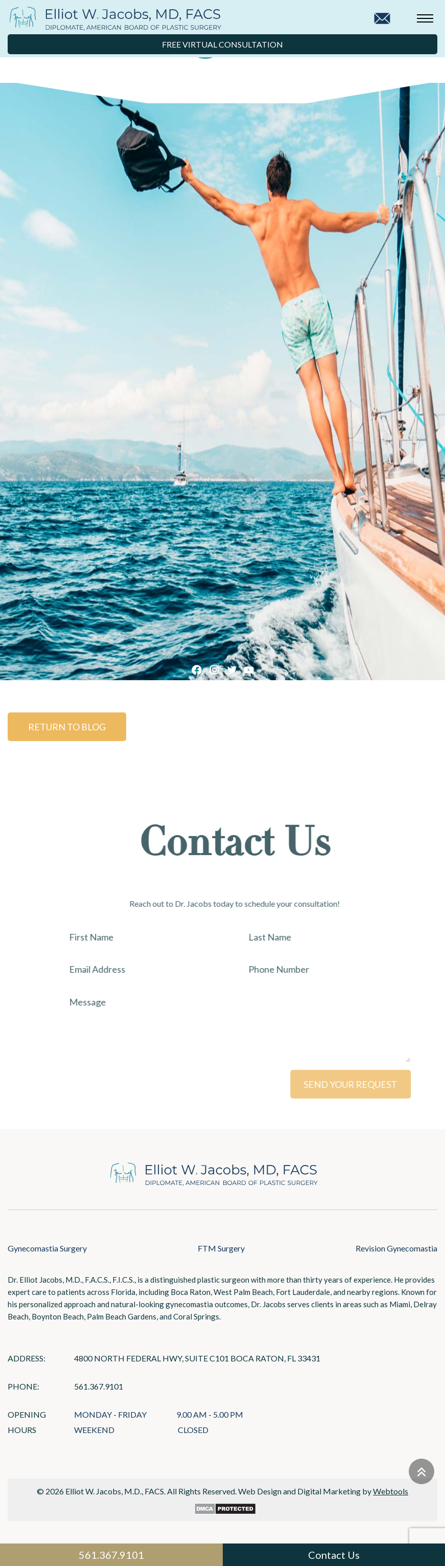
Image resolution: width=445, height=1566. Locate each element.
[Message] (251, 1026)
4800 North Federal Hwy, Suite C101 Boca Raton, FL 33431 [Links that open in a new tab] (197, 1358)
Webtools (390, 1491)
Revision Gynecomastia (396, 1248)
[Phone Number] (340, 969)
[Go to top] (421, 1471)
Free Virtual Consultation (222, 44)
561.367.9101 (98, 1386)
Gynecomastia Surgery (47, 1248)
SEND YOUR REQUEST (366, 1084)
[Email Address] (161, 969)
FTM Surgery (221, 1248)
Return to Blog (60, 726)
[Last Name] (340, 937)
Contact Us (334, 1555)
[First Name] (161, 937)
